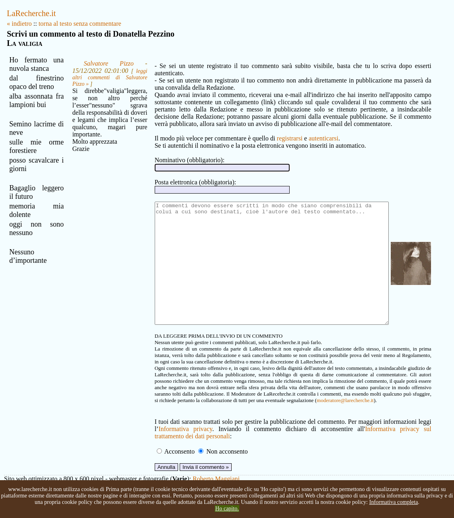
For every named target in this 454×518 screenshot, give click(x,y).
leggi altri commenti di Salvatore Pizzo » (87, 80)
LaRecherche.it (31, 13)
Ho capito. (226, 509)
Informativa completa (393, 502)
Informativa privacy (155, 445)
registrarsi (261, 131)
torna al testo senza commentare (80, 23)
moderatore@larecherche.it (185, 417)
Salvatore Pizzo (86, 63)
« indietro (19, 23)
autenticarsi (295, 131)
